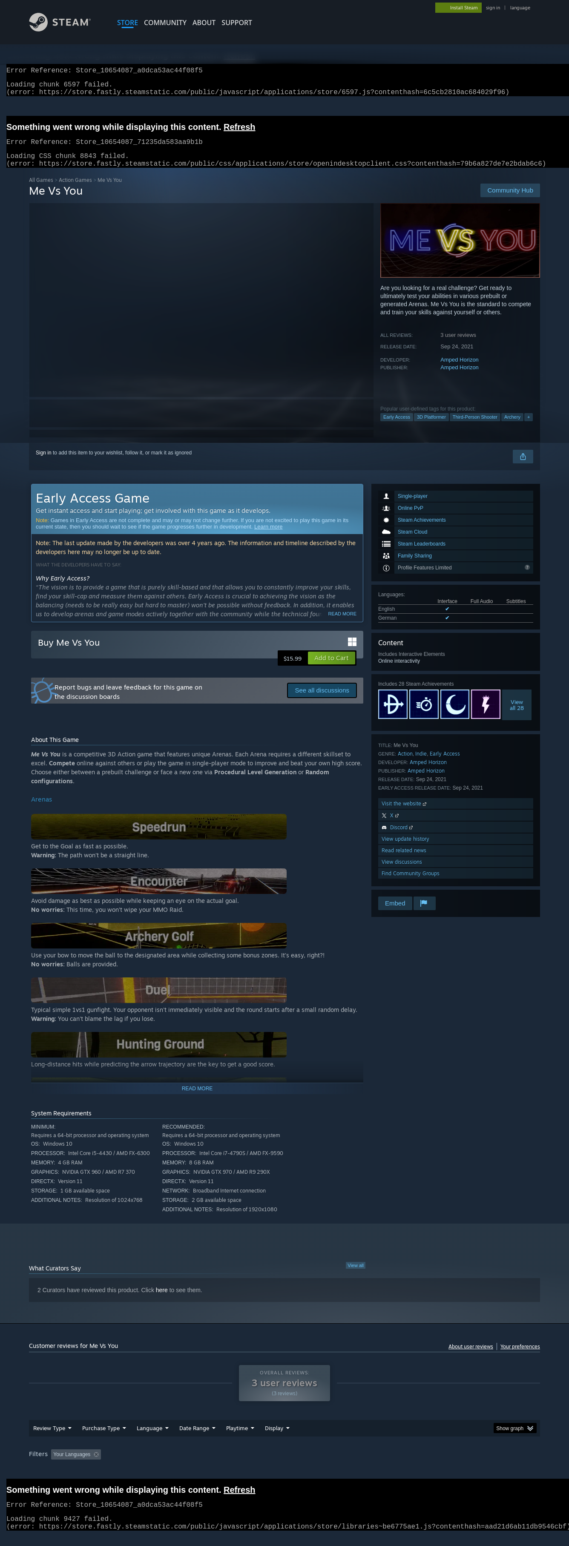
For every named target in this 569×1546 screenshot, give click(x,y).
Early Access (396, 427)
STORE (127, 22)
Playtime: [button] (223, 1465)
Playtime (237, 1438)
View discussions (402, 872)
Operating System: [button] (356, 1465)
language (520, 8)
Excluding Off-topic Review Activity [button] (158, 1465)
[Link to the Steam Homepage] (66, 29)
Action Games (75, 190)
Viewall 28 (517, 715)
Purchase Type (101, 1438)
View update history (405, 849)
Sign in (44, 463)
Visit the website (405, 813)
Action (405, 764)
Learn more (268, 537)
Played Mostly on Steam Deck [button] (285, 1465)
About (204, 22)
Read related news (404, 860)
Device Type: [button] (465, 1465)
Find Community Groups (411, 883)
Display (274, 1438)
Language (149, 1438)
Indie (421, 764)
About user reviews (470, 1356)
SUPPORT (236, 22)
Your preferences (520, 1356)
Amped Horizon (459, 370)
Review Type (49, 1438)
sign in (493, 8)
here (162, 1300)
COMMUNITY (165, 22)
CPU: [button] (400, 1465)
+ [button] (528, 427)
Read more (342, 623)
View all (356, 1275)
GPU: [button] (428, 1465)
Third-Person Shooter (475, 427)
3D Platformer (431, 427)
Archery (512, 427)
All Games (41, 190)
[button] (331, 668)
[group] (284, 1465)
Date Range (194, 1438)
